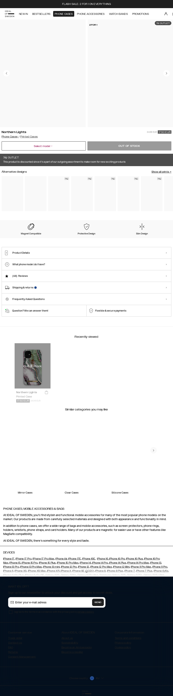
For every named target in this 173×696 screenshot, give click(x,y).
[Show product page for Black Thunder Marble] (105, 193)
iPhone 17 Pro (23, 558)
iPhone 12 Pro (69, 566)
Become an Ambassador (76, 647)
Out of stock (129, 146)
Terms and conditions (128, 638)
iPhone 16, (103, 558)
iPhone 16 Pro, (117, 558)
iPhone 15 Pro (29, 562)
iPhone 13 (155, 562)
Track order (15, 638)
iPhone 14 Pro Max (138, 562)
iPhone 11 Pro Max (141, 566)
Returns (13, 652)
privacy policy (86, 612)
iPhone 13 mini (51, 566)
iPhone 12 (83, 566)
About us (67, 638)
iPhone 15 (14, 562)
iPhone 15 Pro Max (67, 562)
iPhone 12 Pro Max (101, 566)
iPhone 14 (85, 562)
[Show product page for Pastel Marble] (12, 193)
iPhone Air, (61, 558)
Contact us (15, 642)
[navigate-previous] (153, 450)
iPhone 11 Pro (160, 566)
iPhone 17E (74, 558)
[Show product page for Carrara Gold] (59, 193)
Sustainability (69, 642)
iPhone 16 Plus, (135, 558)
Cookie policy (123, 647)
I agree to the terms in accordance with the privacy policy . (54, 612)
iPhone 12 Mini (121, 566)
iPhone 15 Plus (47, 562)
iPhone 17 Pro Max (43, 558)
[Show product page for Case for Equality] (151, 193)
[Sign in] (166, 14)
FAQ (10, 647)
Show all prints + (161, 171)
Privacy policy (123, 642)
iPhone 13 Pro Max (31, 566)
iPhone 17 (8, 558)
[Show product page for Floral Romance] (82, 193)
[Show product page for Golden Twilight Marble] (128, 193)
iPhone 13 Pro (11, 566)
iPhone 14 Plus (117, 562)
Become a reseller (72, 652)
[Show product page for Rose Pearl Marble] (35, 193)
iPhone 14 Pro (99, 562)
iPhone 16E (88, 558)
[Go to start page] (9, 14)
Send (98, 602)
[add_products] (46, 392)
